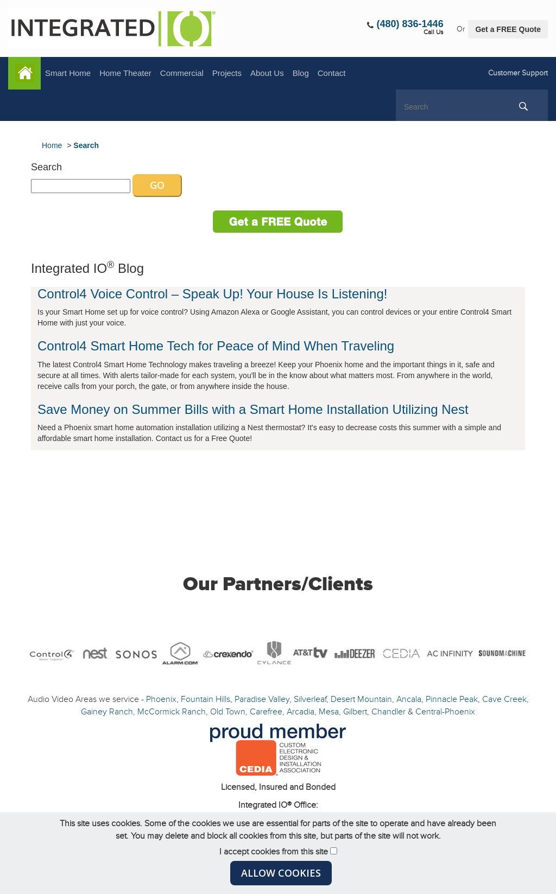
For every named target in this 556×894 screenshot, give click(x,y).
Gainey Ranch (107, 711)
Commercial (182, 73)
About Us (267, 73)
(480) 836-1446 (410, 23)
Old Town (227, 711)
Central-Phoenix (445, 711)
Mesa (329, 711)
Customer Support (518, 73)
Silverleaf (310, 699)
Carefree (266, 711)
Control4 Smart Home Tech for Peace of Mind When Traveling (215, 346)
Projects (227, 73)
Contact (332, 73)
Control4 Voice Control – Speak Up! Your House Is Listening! (212, 293)
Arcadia (300, 711)
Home (24, 73)
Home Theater (125, 73)
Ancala (408, 699)
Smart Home (68, 73)
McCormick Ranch (171, 711)
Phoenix (161, 699)
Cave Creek (504, 699)
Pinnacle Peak (452, 699)
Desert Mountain (361, 699)
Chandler (388, 711)
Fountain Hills (205, 699)
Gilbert (355, 711)
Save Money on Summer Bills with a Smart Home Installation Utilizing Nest (253, 409)
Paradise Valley (262, 699)
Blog (301, 73)
